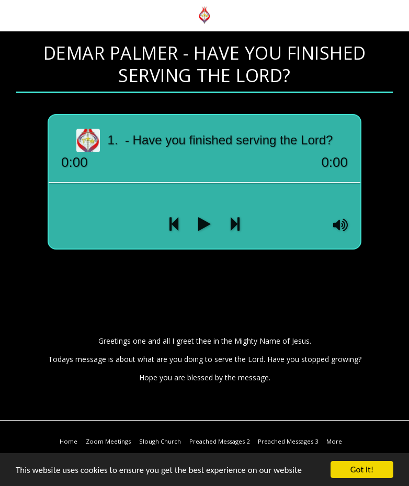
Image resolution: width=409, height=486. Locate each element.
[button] (11, 15)
